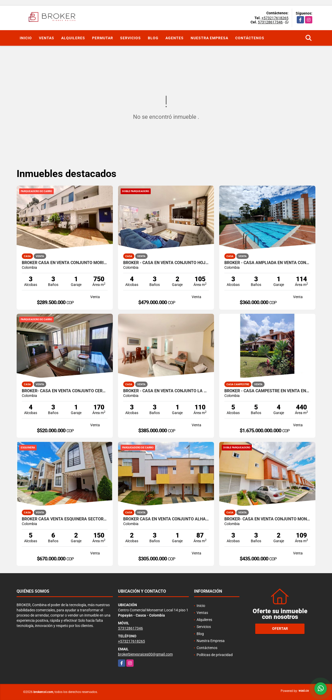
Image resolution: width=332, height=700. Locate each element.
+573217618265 (274, 18)
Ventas (46, 38)
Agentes (174, 38)
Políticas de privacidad (215, 655)
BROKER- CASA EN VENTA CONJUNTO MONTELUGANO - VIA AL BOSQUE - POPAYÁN (267, 519)
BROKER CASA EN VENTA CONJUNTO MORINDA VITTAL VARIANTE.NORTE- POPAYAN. (65, 263)
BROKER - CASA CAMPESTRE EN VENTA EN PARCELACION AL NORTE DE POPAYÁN (267, 391)
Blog (153, 38)
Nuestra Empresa (209, 38)
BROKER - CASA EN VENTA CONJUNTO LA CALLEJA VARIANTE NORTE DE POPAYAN (166, 391)
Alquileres (73, 38)
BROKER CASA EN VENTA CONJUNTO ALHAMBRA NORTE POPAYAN (166, 519)
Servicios (130, 38)
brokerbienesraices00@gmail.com (145, 654)
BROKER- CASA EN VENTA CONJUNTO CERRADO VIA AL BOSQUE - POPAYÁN (65, 391)
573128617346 (270, 22)
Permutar (102, 38)
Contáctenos (249, 38)
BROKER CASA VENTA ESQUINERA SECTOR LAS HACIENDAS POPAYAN (65, 519)
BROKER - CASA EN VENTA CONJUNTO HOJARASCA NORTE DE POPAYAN (166, 263)
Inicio (26, 38)
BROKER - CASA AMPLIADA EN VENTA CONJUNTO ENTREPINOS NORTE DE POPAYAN (267, 263)
